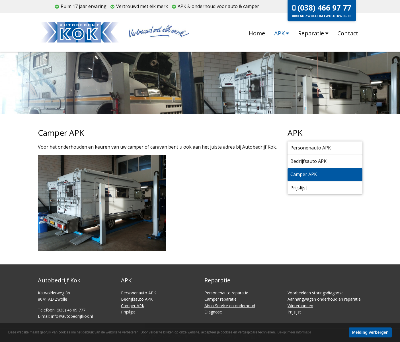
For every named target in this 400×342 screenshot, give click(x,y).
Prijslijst (298, 188)
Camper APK (303, 174)
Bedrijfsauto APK (308, 161)
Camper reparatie (220, 299)
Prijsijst (294, 312)
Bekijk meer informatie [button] (294, 332)
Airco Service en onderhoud (229, 305)
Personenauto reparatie (226, 293)
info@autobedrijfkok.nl (72, 316)
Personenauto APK (310, 148)
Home (257, 33)
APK (281, 33)
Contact (347, 33)
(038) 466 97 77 (321, 10)
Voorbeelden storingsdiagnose (316, 293)
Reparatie (313, 33)
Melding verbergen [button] (370, 332)
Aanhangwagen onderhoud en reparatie (324, 299)
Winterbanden (300, 305)
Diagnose (213, 312)
